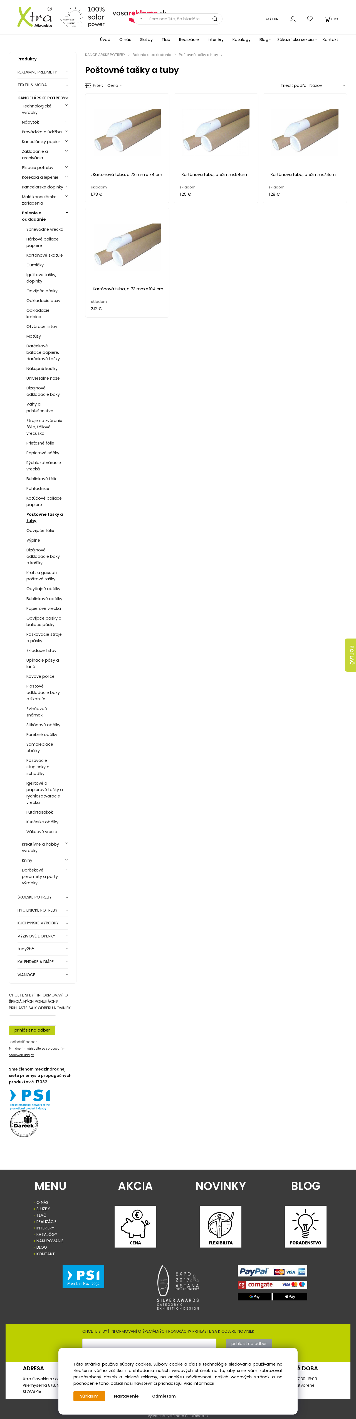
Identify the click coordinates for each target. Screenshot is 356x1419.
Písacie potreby (37, 167)
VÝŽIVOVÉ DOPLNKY (36, 936)
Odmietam (164, 1396)
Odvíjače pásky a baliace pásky (43, 621)
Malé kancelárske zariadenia (39, 200)
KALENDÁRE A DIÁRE (36, 961)
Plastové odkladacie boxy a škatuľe (43, 692)
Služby (146, 39)
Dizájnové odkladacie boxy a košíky (43, 556)
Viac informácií (199, 1383)
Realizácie (189, 39)
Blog (263, 39)
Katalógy (242, 39)
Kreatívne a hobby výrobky (40, 847)
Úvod (105, 39)
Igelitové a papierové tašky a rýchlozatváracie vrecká (44, 792)
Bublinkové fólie (42, 479)
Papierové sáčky (42, 453)
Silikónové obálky (43, 725)
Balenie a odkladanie (34, 216)
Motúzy (33, 336)
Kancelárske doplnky (42, 187)
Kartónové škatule (44, 255)
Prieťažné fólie (40, 443)
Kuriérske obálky (42, 822)
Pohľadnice (37, 488)
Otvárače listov (41, 326)
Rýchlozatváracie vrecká (43, 466)
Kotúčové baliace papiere (44, 501)
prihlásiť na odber (32, 1030)
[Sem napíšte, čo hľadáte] (184, 18)
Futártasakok (39, 812)
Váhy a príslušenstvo (39, 407)
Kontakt (330, 39)
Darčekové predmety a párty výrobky (40, 876)
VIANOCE (26, 975)
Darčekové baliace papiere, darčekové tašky (43, 352)
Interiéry (216, 39)
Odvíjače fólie (40, 530)
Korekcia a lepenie (40, 177)
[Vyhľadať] (140, 18)
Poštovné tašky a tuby (44, 518)
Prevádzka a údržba (42, 132)
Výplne (33, 540)
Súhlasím (89, 1396)
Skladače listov (41, 650)
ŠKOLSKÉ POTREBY (35, 897)
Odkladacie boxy (43, 300)
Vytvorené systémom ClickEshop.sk (178, 1415)
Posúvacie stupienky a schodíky (38, 767)
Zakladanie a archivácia (35, 155)
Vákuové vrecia (41, 831)
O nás (125, 39)
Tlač (166, 39)
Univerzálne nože (43, 378)
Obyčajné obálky (43, 588)
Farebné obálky (41, 734)
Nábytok (30, 122)
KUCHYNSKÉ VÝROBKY (38, 923)
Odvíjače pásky (42, 291)
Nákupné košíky (42, 368)
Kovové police (40, 676)
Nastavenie (126, 1396)
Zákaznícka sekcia (295, 39)
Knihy (27, 860)
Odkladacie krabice (38, 314)
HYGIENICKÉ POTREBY (38, 910)
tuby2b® (26, 949)
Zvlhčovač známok (36, 712)
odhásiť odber (23, 1042)
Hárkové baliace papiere (42, 242)
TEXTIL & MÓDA (32, 85)
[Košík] (331, 19)
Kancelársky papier (41, 141)
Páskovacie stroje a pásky (44, 638)
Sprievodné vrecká (44, 229)
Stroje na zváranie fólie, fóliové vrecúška (44, 427)
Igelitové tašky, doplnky (41, 278)
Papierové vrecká (43, 608)
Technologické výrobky (36, 109)
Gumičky (35, 265)
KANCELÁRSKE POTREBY (42, 98)
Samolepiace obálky (39, 747)
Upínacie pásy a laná (42, 663)
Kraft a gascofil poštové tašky (42, 576)
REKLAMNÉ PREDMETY (37, 72)
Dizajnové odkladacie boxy (43, 391)
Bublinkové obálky (44, 599)
